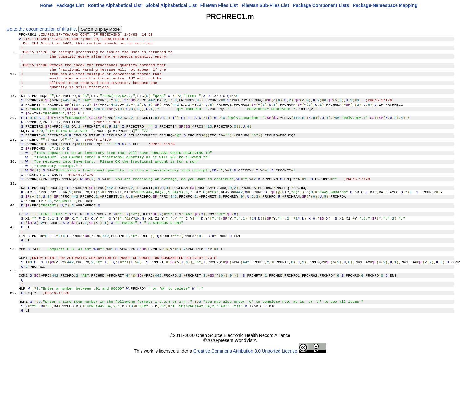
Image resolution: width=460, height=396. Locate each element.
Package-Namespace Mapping (385, 5)
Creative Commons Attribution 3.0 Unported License (245, 390)
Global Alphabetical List (170, 5)
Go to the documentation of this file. (41, 29)
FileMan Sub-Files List (265, 5)
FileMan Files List (219, 5)
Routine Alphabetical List (114, 5)
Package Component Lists (321, 5)
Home (46, 5)
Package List (70, 5)
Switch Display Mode (100, 29)
